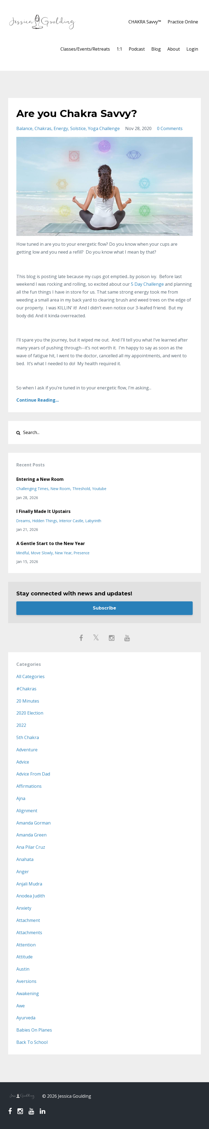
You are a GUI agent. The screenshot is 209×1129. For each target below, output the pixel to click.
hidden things (44, 520)
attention (26, 945)
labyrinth (93, 520)
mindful (22, 552)
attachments (29, 933)
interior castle (71, 520)
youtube (99, 488)
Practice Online (183, 22)
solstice (78, 128)
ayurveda (25, 1018)
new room (60, 488)
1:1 (119, 49)
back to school (32, 1042)
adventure (27, 750)
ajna (20, 798)
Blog (156, 49)
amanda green (31, 835)
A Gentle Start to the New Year (50, 543)
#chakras (26, 689)
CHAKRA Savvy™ (144, 22)
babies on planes (34, 1030)
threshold (81, 488)
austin (22, 969)
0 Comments (170, 128)
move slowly (42, 552)
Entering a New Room (40, 479)
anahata (24, 859)
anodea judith (30, 896)
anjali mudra (29, 884)
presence (82, 552)
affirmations (29, 786)
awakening (27, 993)
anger (22, 872)
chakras (43, 128)
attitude (24, 957)
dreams (23, 520)
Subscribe (104, 608)
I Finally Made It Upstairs (43, 511)
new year (63, 552)
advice (22, 762)
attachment (28, 920)
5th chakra (27, 737)
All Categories (30, 676)
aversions (26, 981)
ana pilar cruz (30, 847)
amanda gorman (33, 823)
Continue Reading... (37, 400)
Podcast (137, 49)
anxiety (23, 908)
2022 (21, 725)
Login (192, 49)
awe (20, 1006)
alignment (26, 811)
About (173, 49)
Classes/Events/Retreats (85, 49)
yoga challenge (104, 128)
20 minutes (27, 701)
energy (61, 128)
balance (24, 128)
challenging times (32, 488)
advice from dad (33, 774)
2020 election (29, 713)
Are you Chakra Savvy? (80, 113)
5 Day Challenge (147, 284)
